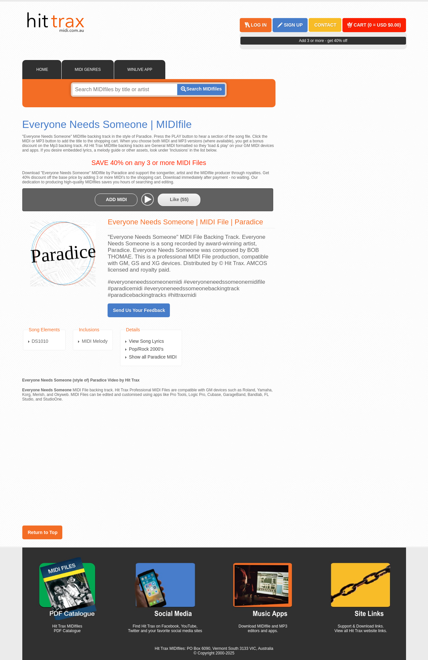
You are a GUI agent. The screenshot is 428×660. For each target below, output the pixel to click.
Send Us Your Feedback (139, 310)
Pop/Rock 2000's (146, 349)
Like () (179, 199)
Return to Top (43, 532)
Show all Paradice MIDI (153, 357)
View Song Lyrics (146, 341)
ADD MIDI (116, 199)
